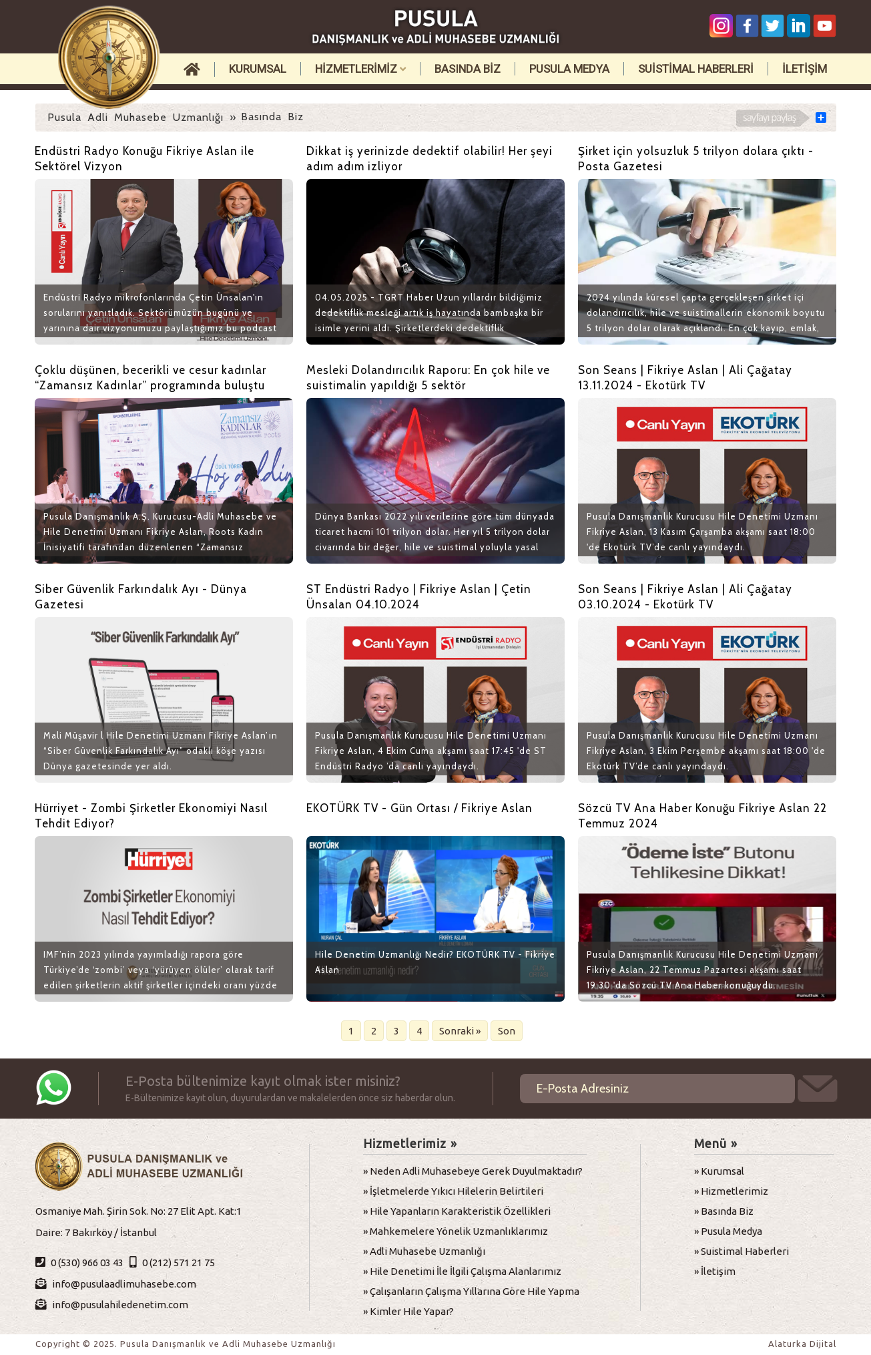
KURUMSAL (257, 68)
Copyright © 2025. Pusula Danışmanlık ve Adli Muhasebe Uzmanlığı (185, 1343)
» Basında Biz (724, 1211)
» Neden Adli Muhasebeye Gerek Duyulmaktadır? (473, 1171)
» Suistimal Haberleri (741, 1251)
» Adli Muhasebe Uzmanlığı (424, 1251)
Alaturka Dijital (802, 1343)
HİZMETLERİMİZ (360, 68)
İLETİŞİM (804, 68)
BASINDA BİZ (467, 68)
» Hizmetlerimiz (731, 1191)
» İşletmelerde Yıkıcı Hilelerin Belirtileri (453, 1191)
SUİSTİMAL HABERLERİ (696, 68)
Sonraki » (460, 1030)
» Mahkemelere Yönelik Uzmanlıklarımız (455, 1231)
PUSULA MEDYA (569, 68)
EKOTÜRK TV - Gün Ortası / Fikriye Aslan (419, 808)
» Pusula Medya (728, 1231)
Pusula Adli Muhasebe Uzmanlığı (135, 117)
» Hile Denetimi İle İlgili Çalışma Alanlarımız (462, 1271)
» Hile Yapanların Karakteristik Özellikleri (457, 1211)
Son (506, 1030)
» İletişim (715, 1271)
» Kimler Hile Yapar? (408, 1311)
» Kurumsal (719, 1171)
